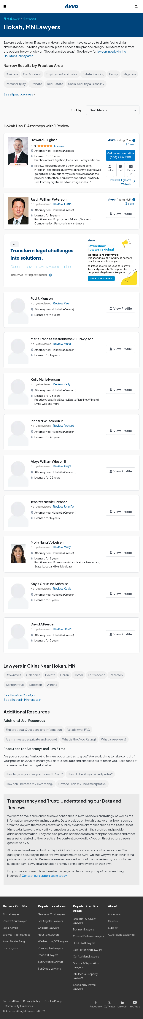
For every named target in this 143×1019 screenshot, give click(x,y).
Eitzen (65, 675)
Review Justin (62, 204)
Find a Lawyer (11, 914)
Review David (62, 629)
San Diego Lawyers (49, 968)
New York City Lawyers (52, 914)
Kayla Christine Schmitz (49, 583)
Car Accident (32, 74)
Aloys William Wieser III (49, 461)
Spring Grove (15, 685)
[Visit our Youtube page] (134, 1003)
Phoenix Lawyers (48, 955)
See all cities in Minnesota (21, 700)
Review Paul (61, 303)
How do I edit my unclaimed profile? (84, 784)
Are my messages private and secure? (32, 739)
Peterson (117, 675)
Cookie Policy (52, 1001)
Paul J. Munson (42, 298)
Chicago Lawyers (48, 927)
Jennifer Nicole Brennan (49, 502)
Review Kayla (62, 588)
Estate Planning (95, 74)
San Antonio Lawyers (50, 961)
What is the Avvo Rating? (80, 739)
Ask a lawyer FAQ (79, 730)
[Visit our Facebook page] (97, 1003)
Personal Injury (34, 84)
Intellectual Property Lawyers (85, 975)
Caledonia (34, 675)
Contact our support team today (44, 876)
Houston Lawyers (48, 934)
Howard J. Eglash (44, 140)
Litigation (12, 84)
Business (12, 74)
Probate (55, 84)
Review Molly (62, 547)
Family (114, 74)
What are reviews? (114, 739)
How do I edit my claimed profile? (91, 774)
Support (113, 927)
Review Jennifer (64, 506)
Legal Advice (11, 927)
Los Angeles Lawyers (50, 921)
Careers (113, 921)
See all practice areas (19, 94)
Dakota (51, 675)
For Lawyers (10, 948)
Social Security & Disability (104, 84)
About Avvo (115, 914)
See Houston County (18, 695)
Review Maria (62, 344)
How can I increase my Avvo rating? (30, 784)
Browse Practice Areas (17, 934)
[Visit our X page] (110, 1003)
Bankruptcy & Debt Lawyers (84, 920)
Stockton (35, 685)
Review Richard (63, 425)
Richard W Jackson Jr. (48, 421)
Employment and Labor (62, 74)
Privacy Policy (31, 1001)
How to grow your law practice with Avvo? (34, 774)
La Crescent (97, 675)
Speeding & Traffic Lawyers (84, 986)
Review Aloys (62, 466)
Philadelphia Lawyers (51, 948)
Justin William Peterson (49, 199)
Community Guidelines (19, 1006)
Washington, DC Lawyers (53, 941)
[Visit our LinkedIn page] (123, 1003)
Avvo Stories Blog (13, 941)
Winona (52, 685)
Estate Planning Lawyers (88, 949)
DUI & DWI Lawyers (84, 943)
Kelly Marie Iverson (46, 379)
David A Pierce (42, 624)
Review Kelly (61, 384)
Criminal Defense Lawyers (89, 936)
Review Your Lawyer (15, 921)
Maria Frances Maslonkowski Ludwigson (63, 339)
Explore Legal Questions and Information (34, 730)
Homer (79, 675)
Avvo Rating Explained (121, 934)
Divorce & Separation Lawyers (86, 965)
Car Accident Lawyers (86, 956)
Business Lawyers (84, 929)
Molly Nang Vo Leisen (47, 542)
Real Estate (73, 84)
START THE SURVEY (100, 278)
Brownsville (14, 675)
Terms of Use (11, 1001)
